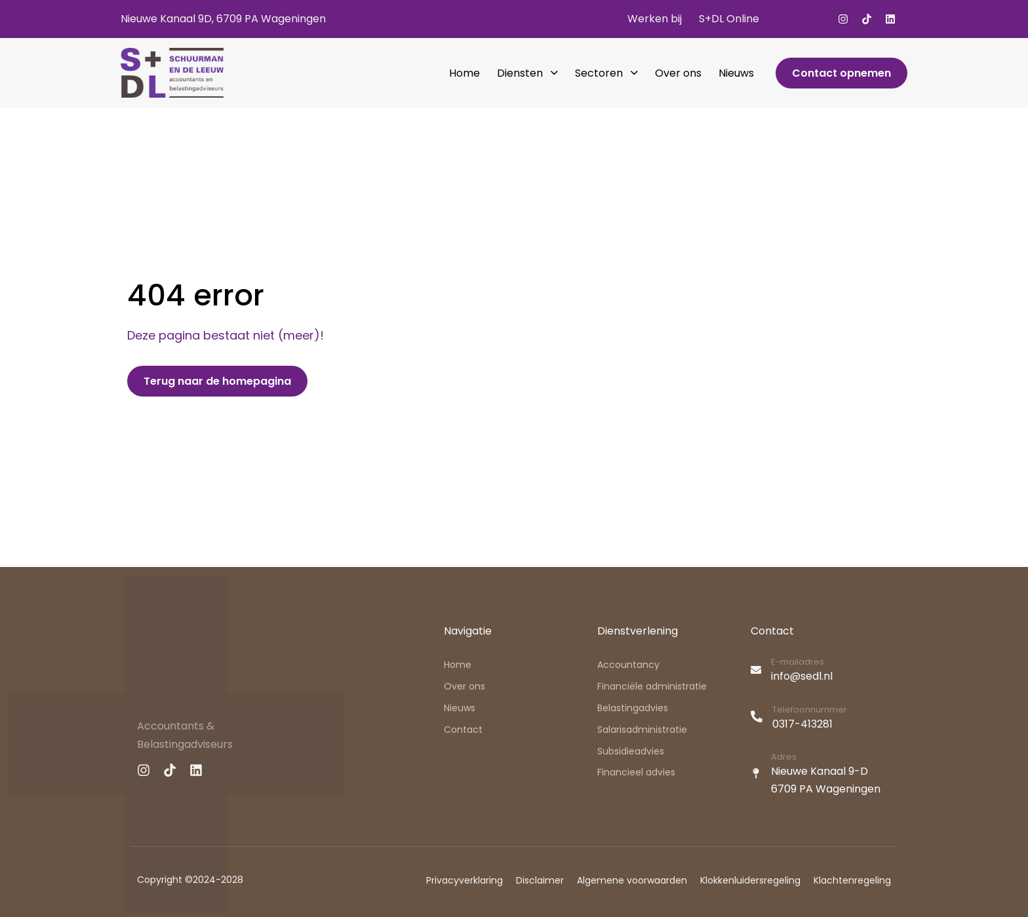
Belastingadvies (632, 707)
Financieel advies (636, 772)
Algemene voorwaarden (632, 880)
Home (464, 73)
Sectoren (606, 73)
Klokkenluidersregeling (750, 880)
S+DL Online (729, 18)
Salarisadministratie (642, 729)
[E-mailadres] (821, 671)
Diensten (527, 73)
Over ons (678, 73)
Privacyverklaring (464, 880)
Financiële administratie (652, 686)
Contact (463, 729)
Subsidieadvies (630, 751)
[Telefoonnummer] (821, 719)
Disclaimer (540, 880)
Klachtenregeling (852, 880)
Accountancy (628, 664)
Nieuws (736, 73)
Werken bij (654, 18)
